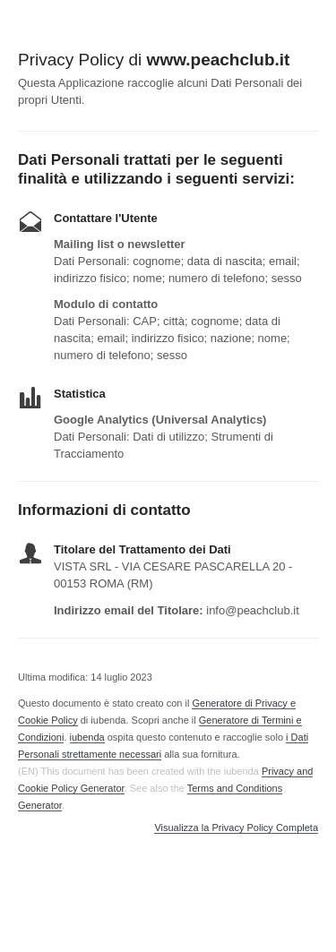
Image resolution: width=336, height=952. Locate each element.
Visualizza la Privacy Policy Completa (236, 828)
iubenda (87, 737)
